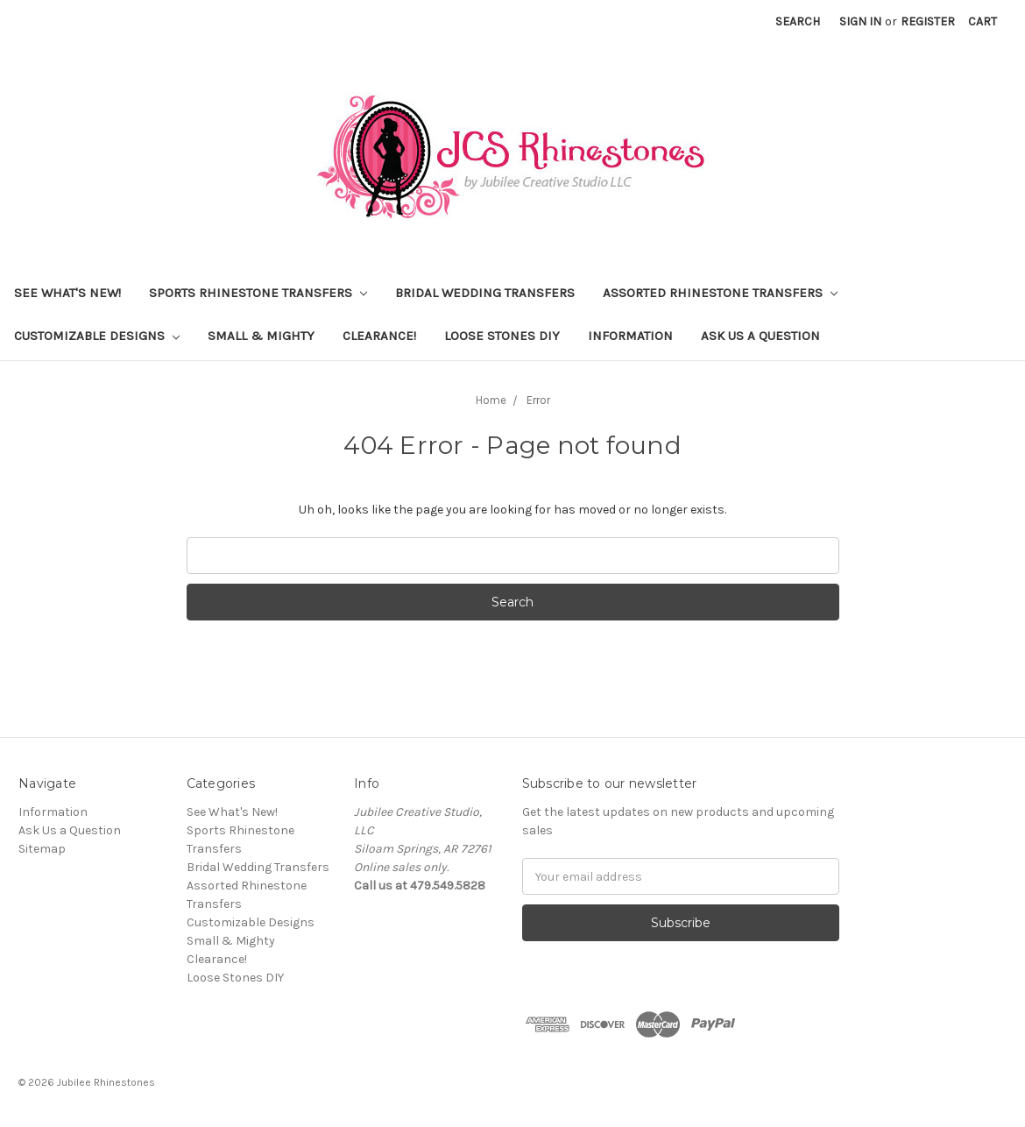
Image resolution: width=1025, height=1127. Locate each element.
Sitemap (42, 848)
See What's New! (67, 293)
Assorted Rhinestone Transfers (720, 293)
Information (630, 336)
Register (928, 21)
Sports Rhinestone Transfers (258, 293)
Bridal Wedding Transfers (485, 293)
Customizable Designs (97, 336)
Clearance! (379, 336)
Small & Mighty (261, 336)
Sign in (860, 21)
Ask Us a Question (760, 336)
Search (797, 21)
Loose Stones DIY (502, 336)
